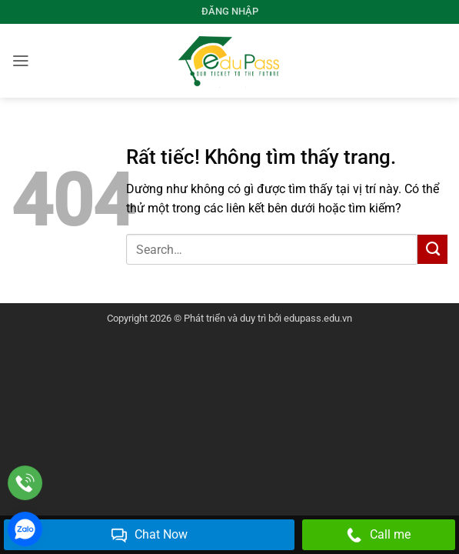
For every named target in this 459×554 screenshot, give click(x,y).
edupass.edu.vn (318, 318)
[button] (21, 60)
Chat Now (149, 535)
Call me (379, 535)
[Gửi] (432, 249)
